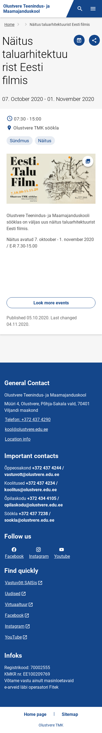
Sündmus (19, 140)
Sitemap (70, 714)
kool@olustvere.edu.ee (26, 429)
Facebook (14, 552)
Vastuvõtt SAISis (21, 582)
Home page (35, 714)
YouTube (13, 637)
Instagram (39, 552)
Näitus (44, 140)
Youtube (62, 552)
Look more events (51, 302)
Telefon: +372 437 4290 (28, 419)
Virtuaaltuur (16, 604)
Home (9, 24)
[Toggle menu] (93, 8)
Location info (17, 439)
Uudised (12, 593)
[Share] (94, 40)
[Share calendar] (79, 40)
